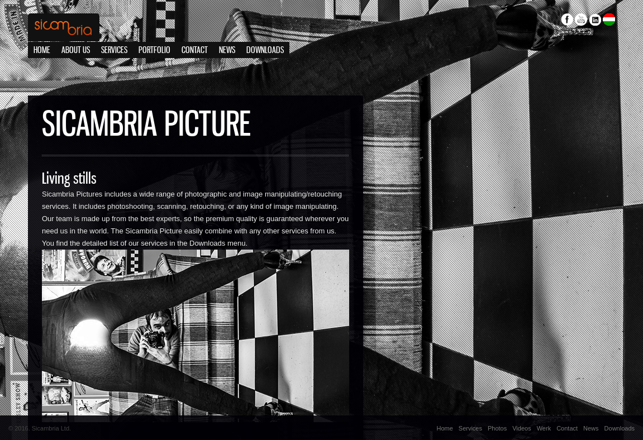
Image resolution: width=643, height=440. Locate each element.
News (227, 50)
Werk (544, 428)
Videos (521, 428)
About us (75, 50)
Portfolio (154, 50)
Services (114, 50)
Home (42, 50)
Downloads (265, 50)
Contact (195, 50)
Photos (497, 428)
